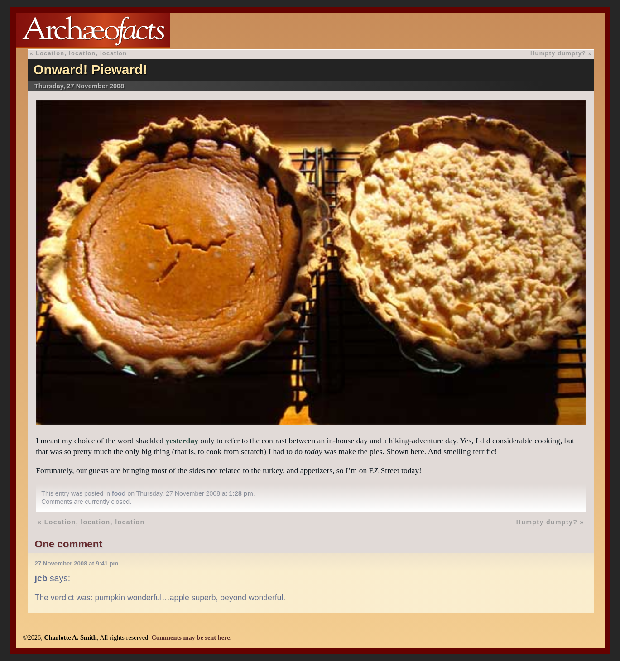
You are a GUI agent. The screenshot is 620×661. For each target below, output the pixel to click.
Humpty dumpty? (558, 53)
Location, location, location (81, 53)
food (119, 493)
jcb (41, 578)
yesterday (181, 440)
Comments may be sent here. (191, 637)
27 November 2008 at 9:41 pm (77, 563)
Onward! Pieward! (90, 69)
